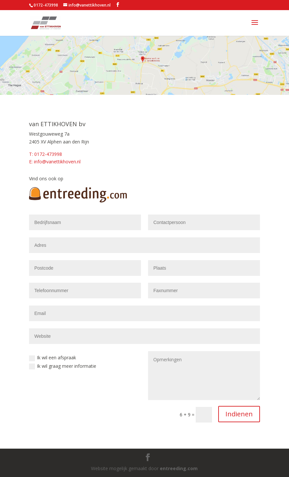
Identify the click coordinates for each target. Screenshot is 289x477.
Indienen (239, 414)
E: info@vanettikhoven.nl (55, 161)
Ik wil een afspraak (52, 357)
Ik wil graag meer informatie (62, 366)
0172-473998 (46, 5)
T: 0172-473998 (45, 154)
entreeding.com (179, 468)
